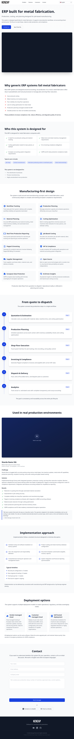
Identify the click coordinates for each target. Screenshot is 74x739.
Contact (44, 2)
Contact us (6, 27)
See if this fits (17, 27)
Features (31, 2)
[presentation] (20, 694)
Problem (24, 2)
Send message (37, 700)
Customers (37, 2)
